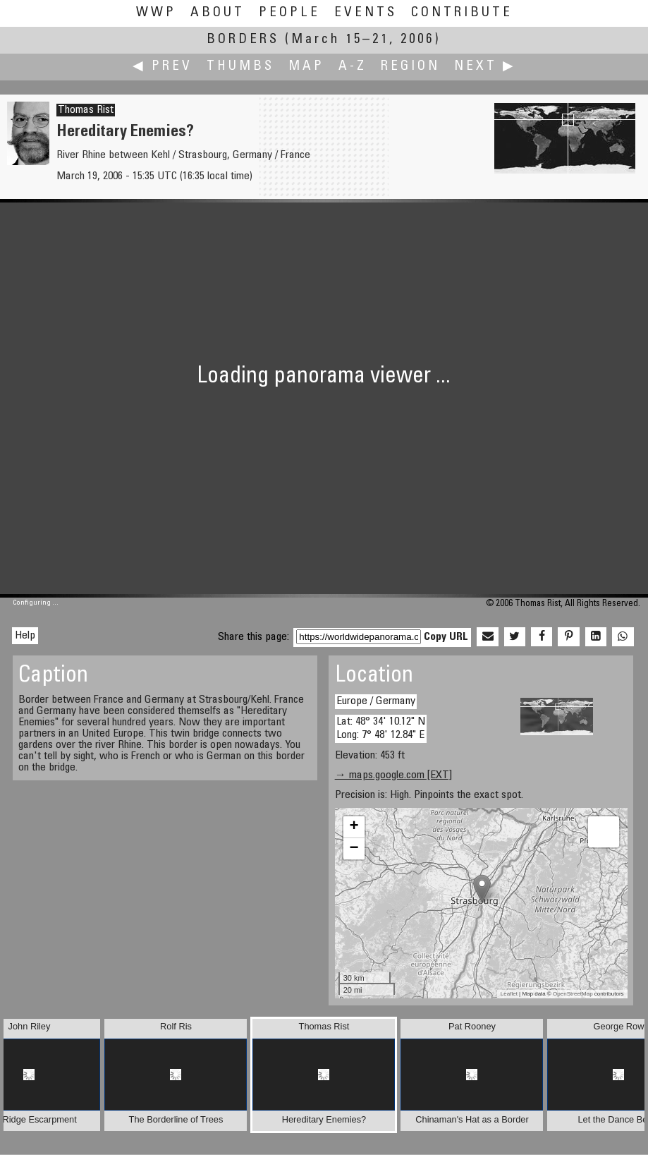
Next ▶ (485, 66)
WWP (156, 13)
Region (410, 66)
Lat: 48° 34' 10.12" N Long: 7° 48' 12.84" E (380, 728)
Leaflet (509, 994)
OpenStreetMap (572, 994)
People (289, 13)
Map (306, 66)
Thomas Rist (86, 110)
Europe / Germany (375, 701)
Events (365, 13)
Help (25, 635)
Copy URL (446, 637)
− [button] (354, 848)
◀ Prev (162, 66)
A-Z (352, 66)
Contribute (462, 13)
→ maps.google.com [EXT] (393, 775)
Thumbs (240, 66)
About (217, 13)
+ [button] (354, 826)
